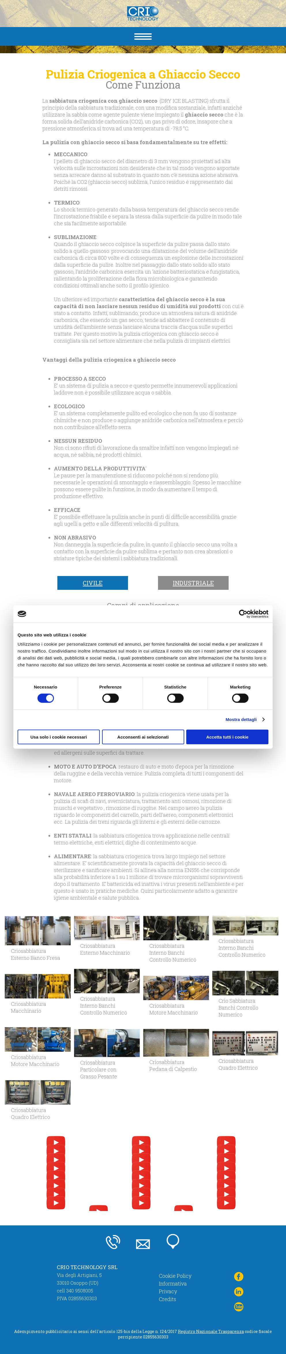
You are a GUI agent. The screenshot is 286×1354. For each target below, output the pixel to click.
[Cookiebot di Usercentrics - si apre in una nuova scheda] (243, 614)
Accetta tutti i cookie (227, 736)
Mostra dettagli (241, 719)
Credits (167, 1299)
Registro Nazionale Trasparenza (211, 1331)
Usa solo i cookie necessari (59, 736)
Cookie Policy (175, 1275)
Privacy (168, 1291)
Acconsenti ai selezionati (143, 736)
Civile (93, 583)
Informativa (173, 1283)
